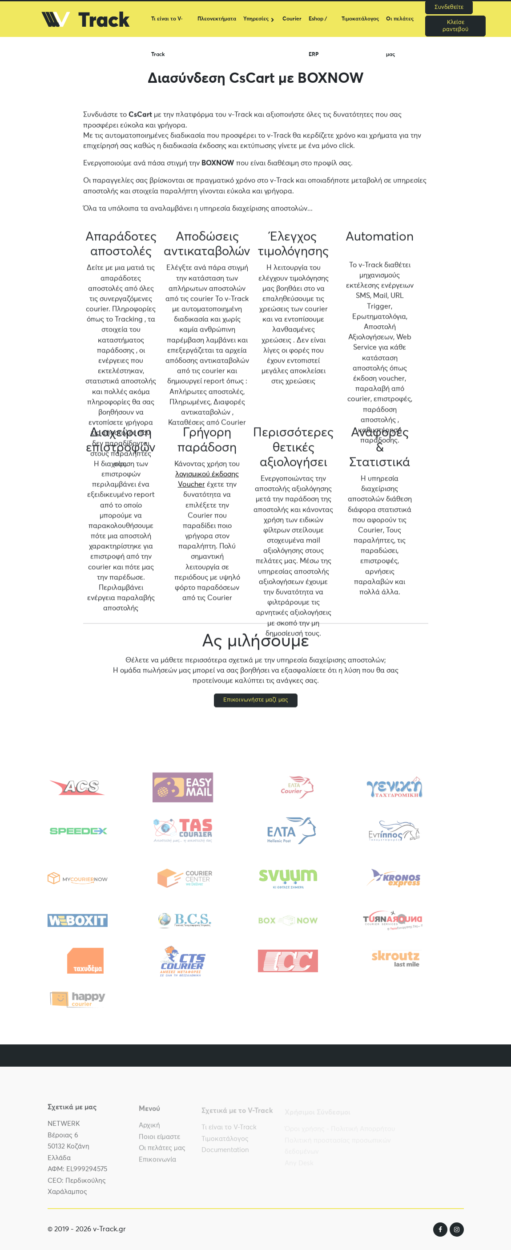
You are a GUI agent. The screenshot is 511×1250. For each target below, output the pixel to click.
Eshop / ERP (318, 26)
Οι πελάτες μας (400, 26)
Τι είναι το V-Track (167, 26)
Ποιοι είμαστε (159, 1140)
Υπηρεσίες (256, 19)
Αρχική (149, 1129)
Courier (292, 19)
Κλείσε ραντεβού (455, 26)
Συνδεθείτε (449, 7)
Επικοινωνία (157, 1163)
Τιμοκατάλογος (360, 19)
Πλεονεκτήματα (216, 19)
